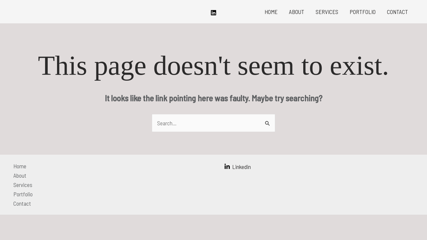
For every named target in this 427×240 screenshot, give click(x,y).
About (296, 11)
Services (327, 11)
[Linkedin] (213, 13)
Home (271, 11)
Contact (397, 11)
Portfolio (363, 11)
